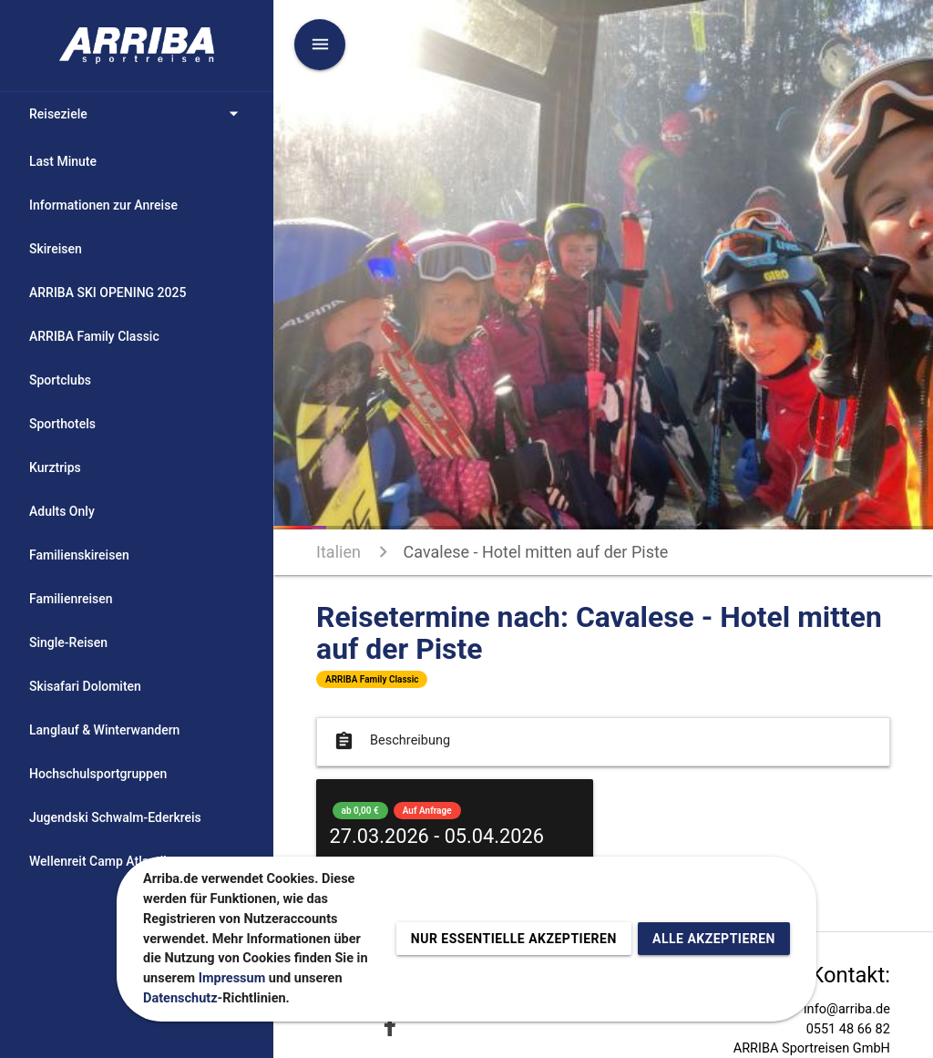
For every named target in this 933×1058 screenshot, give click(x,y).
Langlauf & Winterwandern (104, 730)
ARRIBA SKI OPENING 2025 (107, 292)
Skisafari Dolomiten (85, 686)
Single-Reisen (68, 642)
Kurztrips (55, 467)
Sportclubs (60, 380)
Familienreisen (71, 598)
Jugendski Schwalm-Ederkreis (115, 817)
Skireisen (55, 248)
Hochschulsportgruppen (98, 773)
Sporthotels (62, 423)
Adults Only (62, 511)
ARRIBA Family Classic (94, 336)
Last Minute (63, 161)
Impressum (232, 978)
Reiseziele (136, 114)
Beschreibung (391, 741)
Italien (338, 551)
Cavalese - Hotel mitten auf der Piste (536, 551)
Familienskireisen (79, 555)
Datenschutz (180, 998)
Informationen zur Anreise (103, 205)
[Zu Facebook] (390, 1025)
